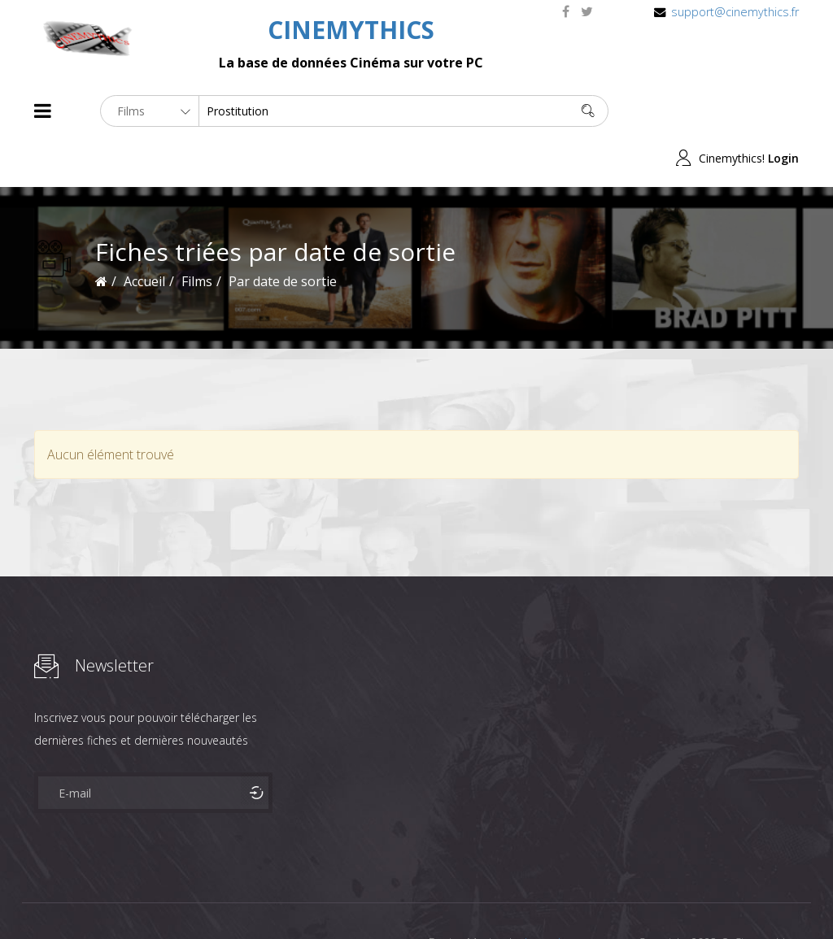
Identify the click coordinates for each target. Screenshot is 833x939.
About (38, 897)
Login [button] (783, 111)
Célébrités (139, 897)
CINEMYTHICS (351, 29)
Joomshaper (557, 895)
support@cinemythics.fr (735, 12)
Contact (310, 897)
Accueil (144, 234)
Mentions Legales (227, 897)
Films (83, 897)
